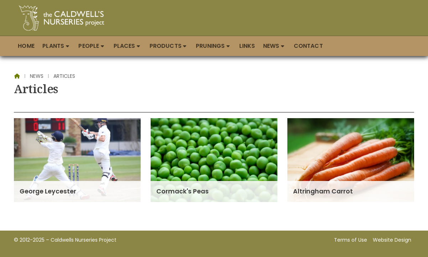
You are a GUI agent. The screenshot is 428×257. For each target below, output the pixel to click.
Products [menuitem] (166, 46)
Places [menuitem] (124, 46)
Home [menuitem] (26, 46)
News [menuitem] (271, 46)
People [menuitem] (88, 46)
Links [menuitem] (247, 46)
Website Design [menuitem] (392, 239)
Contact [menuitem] (308, 46)
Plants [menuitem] (53, 46)
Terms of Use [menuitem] (350, 239)
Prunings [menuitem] (210, 46)
